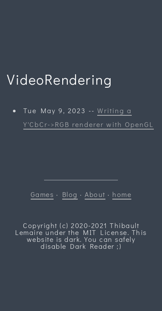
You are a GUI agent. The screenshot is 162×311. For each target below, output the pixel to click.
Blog (70, 194)
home (121, 194)
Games (42, 194)
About (95, 194)
